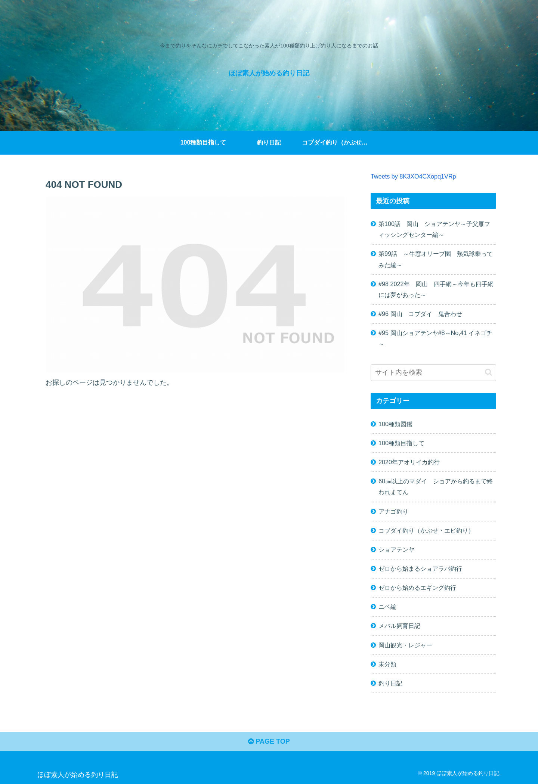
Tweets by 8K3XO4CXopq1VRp (413, 176)
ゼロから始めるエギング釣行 (417, 587)
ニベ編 (387, 606)
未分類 (387, 664)
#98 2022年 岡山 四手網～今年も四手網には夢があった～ (436, 289)
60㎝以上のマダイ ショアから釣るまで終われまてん (435, 486)
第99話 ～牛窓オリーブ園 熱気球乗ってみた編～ (435, 259)
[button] (488, 372)
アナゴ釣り (393, 511)
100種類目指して (401, 443)
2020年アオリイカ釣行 (409, 462)
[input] (433, 372)
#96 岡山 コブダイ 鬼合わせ (420, 313)
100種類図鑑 (395, 424)
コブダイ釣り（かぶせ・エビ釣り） (426, 530)
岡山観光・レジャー (405, 645)
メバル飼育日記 (399, 625)
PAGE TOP (269, 741)
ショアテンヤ (396, 549)
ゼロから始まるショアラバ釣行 (420, 568)
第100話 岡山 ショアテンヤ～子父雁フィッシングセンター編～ (434, 229)
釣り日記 (390, 683)
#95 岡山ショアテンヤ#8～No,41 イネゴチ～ (435, 338)
